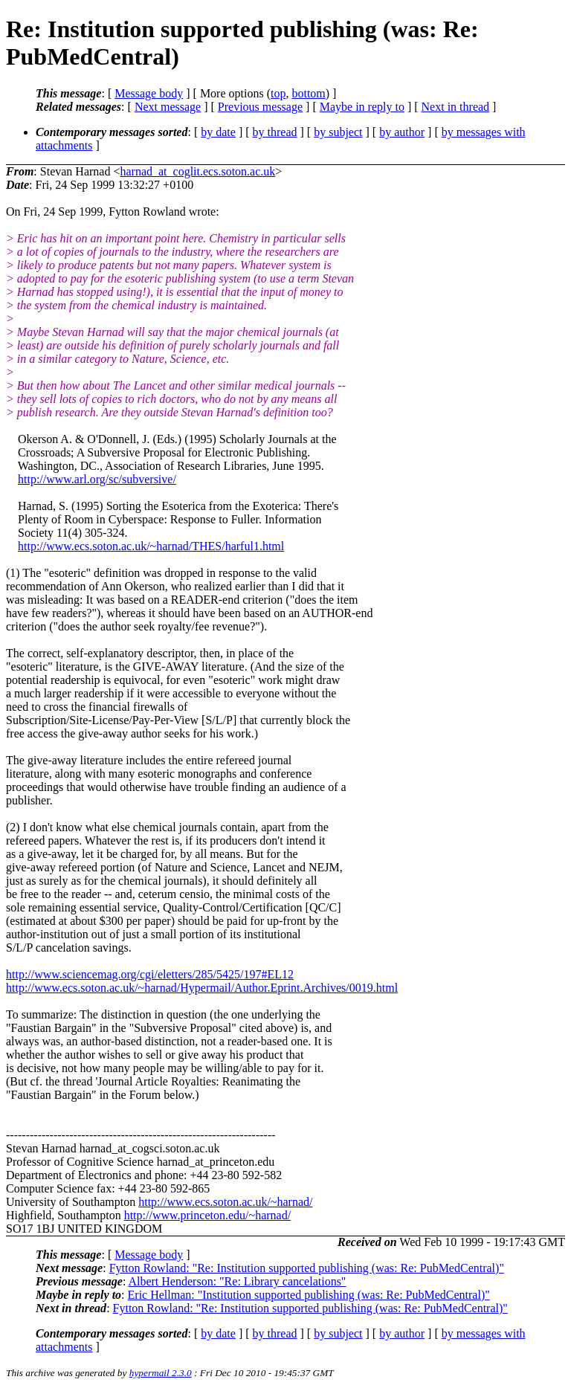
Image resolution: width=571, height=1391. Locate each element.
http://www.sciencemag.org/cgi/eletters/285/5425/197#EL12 (150, 974)
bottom (308, 93)
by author (402, 132)
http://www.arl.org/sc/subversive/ (97, 479)
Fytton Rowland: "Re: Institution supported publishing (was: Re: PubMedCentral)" (306, 1268)
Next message (168, 106)
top (278, 93)
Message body (148, 93)
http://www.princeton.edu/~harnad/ (207, 1215)
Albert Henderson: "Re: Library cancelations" (237, 1281)
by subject (338, 132)
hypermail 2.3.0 (160, 1372)
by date (218, 132)
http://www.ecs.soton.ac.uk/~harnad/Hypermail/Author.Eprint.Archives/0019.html (202, 987)
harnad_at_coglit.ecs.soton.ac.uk (197, 171)
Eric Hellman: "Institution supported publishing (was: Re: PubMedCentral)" (309, 1294)
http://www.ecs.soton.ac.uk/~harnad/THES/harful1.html (151, 546)
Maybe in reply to (362, 106)
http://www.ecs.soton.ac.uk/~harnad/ (225, 1201)
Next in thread (456, 106)
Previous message (260, 106)
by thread (275, 132)
